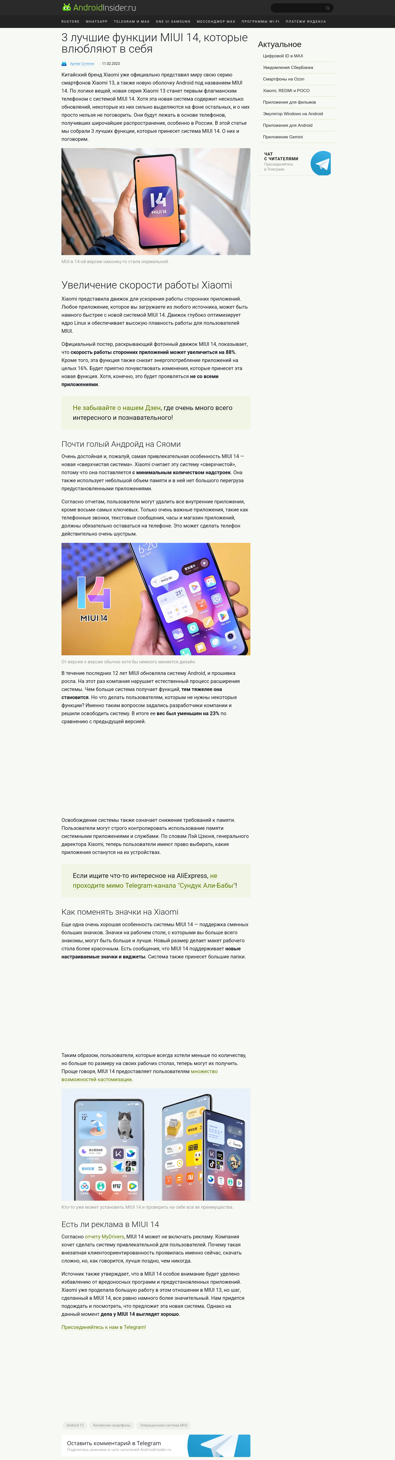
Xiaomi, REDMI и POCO (286, 90)
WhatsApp (97, 21)
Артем (82, 64)
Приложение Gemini (283, 137)
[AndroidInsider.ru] (99, 7)
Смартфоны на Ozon (283, 79)
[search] (302, 8)
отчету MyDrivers (104, 1237)
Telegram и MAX (132, 21)
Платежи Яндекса (306, 21)
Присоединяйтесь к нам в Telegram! (103, 1327)
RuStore (70, 21)
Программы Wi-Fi (261, 21)
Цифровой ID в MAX (283, 56)
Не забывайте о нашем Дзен (117, 408)
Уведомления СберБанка (288, 67)
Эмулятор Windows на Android (293, 113)
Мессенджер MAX (216, 21)
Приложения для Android (288, 125)
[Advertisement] (155, 771)
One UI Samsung (173, 21)
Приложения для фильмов (289, 102)
